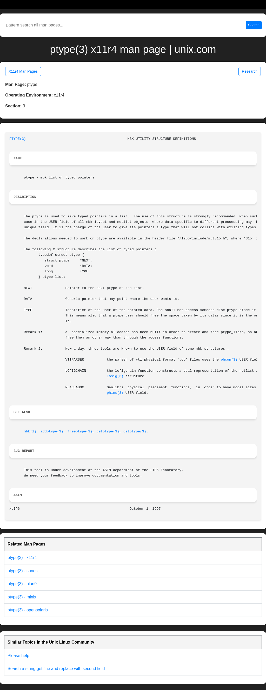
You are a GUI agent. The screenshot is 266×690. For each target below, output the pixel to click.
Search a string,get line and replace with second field (56, 668)
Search (254, 25)
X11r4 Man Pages (23, 71)
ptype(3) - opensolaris (28, 610)
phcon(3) (229, 360)
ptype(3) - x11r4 (22, 557)
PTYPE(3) (17, 139)
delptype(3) (134, 431)
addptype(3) (52, 431)
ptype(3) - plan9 (22, 584)
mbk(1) (30, 431)
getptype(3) (107, 431)
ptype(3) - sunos (23, 571)
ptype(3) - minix (22, 597)
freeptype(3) (79, 431)
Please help (18, 655)
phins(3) (115, 393)
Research (249, 71)
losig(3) (115, 376)
